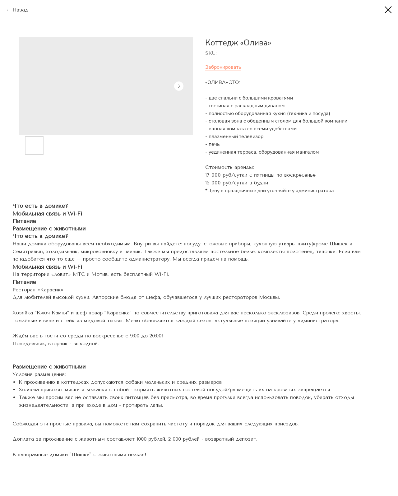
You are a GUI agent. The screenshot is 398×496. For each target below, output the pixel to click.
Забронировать (223, 67)
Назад (20, 10)
